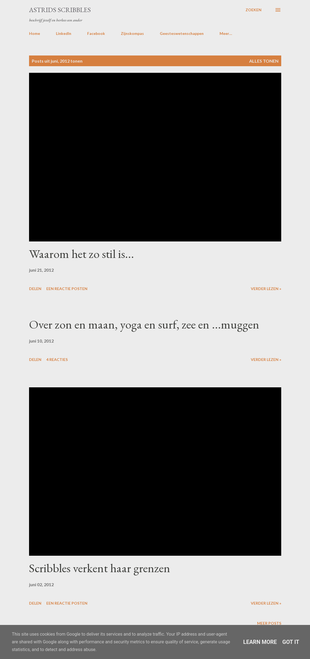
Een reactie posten (66, 288)
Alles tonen (263, 60)
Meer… (226, 33)
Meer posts (269, 623)
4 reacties (57, 359)
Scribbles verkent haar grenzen (99, 568)
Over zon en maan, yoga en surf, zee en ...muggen (144, 324)
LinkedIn (63, 33)
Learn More (260, 642)
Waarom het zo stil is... (81, 254)
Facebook (96, 33)
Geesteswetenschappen (182, 33)
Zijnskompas (132, 33)
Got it (290, 642)
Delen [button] (35, 288)
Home (34, 33)
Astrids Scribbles (60, 9)
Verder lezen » (266, 288)
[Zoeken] (253, 10)
